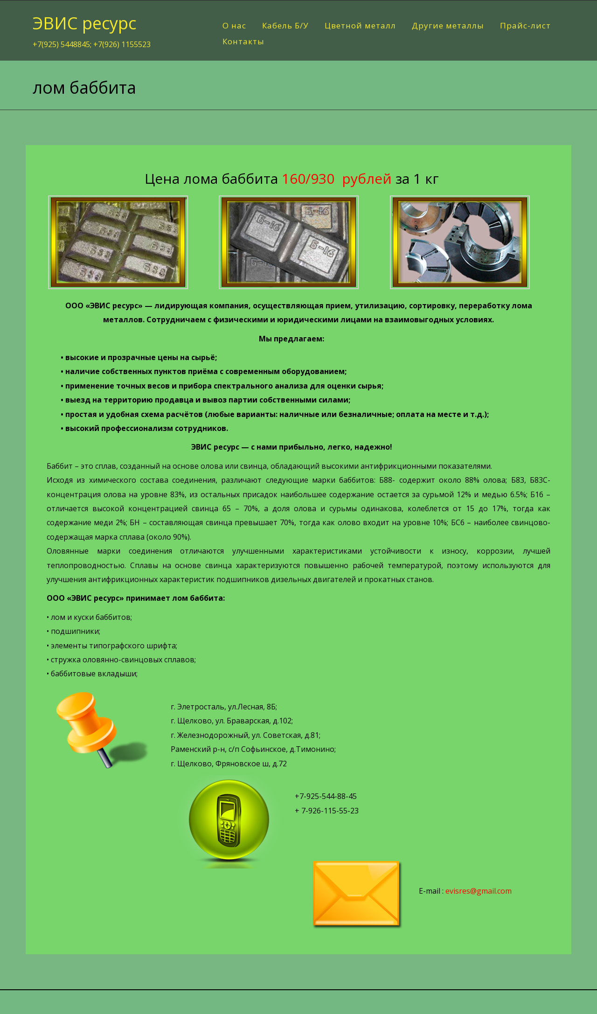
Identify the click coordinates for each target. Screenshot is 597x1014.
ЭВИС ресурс (84, 23)
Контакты (243, 41)
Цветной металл (360, 25)
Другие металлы (448, 25)
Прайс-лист (525, 25)
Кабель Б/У (285, 25)
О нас (234, 25)
